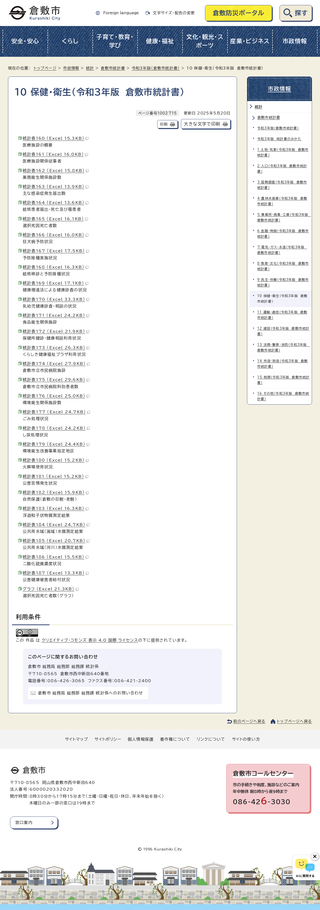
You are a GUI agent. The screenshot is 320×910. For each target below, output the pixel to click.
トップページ (45, 68)
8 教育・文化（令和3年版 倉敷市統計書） (283, 266)
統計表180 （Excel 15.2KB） (56, 460)
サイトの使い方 (246, 739)
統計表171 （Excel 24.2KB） (56, 315)
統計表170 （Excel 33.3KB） (56, 299)
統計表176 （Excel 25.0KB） (56, 396)
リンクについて (211, 739)
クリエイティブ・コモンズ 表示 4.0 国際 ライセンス (90, 640)
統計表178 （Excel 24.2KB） (56, 428)
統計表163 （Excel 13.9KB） (55, 187)
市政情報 (294, 41)
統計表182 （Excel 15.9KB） (56, 492)
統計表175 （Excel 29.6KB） (56, 380)
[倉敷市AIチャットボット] (305, 867)
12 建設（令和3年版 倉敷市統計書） (283, 331)
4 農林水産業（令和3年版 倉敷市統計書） (282, 201)
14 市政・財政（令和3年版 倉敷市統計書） (282, 363)
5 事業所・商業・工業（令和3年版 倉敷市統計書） (284, 217)
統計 (90, 68)
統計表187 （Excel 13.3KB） (56, 573)
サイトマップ (76, 739)
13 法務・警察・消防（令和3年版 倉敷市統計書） (283, 347)
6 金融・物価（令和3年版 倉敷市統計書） (283, 233)
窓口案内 (23, 822)
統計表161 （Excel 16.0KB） (55, 154)
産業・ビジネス (250, 41)
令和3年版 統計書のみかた (279, 139)
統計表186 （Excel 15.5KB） (55, 557)
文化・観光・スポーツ (205, 41)
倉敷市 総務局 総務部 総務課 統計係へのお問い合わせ (90, 693)
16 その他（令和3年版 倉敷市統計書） (283, 396)
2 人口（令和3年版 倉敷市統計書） (282, 168)
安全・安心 (25, 41)
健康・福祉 (160, 41)
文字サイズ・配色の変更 (174, 13)
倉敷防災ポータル (238, 13)
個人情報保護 (141, 739)
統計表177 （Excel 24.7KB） (56, 412)
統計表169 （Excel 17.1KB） (55, 283)
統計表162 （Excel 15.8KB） (56, 171)
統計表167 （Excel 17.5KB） (56, 251)
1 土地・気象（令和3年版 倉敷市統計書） (282, 152)
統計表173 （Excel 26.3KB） (56, 348)
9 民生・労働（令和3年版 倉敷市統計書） (283, 282)
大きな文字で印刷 (202, 124)
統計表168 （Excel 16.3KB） (55, 267)
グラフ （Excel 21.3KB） (51, 589)
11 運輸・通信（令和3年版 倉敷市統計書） (282, 315)
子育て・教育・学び (115, 41)
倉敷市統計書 (113, 68)
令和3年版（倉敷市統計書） (156, 68)
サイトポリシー (107, 739)
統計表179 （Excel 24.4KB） (56, 444)
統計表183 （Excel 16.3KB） (55, 508)
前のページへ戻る (249, 721)
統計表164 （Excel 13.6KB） (55, 203)
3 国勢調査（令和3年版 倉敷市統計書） (282, 185)
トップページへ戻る (294, 721)
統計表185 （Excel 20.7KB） (56, 541)
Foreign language (121, 13)
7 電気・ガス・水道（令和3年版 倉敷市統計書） (282, 250)
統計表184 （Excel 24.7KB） (56, 525)
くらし (70, 41)
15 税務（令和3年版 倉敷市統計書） (283, 380)
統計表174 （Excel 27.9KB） (56, 364)
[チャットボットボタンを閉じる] (315, 856)
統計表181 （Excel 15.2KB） (55, 476)
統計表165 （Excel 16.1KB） (55, 219)
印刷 (164, 124)
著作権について (175, 739)
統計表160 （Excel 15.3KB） (55, 138)
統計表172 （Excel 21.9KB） (56, 331)
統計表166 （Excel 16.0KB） (55, 235)
